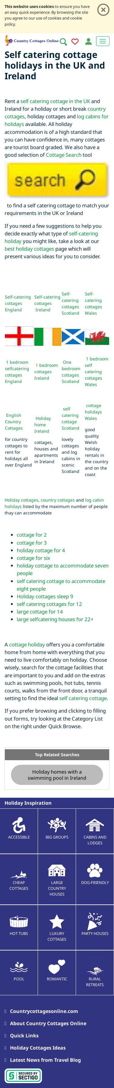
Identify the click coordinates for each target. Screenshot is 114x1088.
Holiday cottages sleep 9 (45, 596)
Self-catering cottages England (18, 303)
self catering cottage (83, 698)
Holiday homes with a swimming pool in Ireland (57, 774)
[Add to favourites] (74, 42)
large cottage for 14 (40, 611)
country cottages (58, 500)
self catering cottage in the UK (55, 101)
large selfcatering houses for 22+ (55, 619)
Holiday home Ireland (42, 424)
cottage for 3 (32, 542)
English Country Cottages (14, 421)
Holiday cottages (21, 500)
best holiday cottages (29, 248)
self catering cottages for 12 (49, 603)
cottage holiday (27, 644)
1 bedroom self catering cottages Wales (96, 371)
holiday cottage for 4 (41, 550)
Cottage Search (63, 154)
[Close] (103, 10)
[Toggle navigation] (102, 41)
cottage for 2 (32, 534)
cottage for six (33, 557)
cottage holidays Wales (93, 412)
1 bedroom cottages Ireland (46, 371)
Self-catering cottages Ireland (47, 303)
